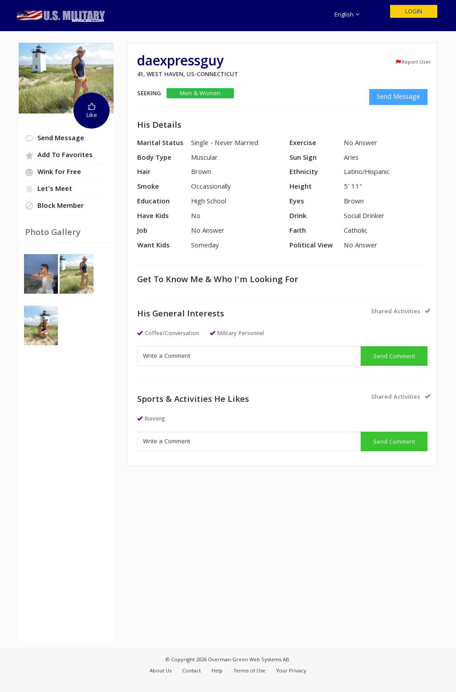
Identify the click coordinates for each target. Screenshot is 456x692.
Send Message (398, 97)
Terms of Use (249, 671)
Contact (191, 671)
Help (217, 671)
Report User (413, 62)
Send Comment (394, 357)
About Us (160, 671)
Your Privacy (291, 671)
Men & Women (200, 93)
